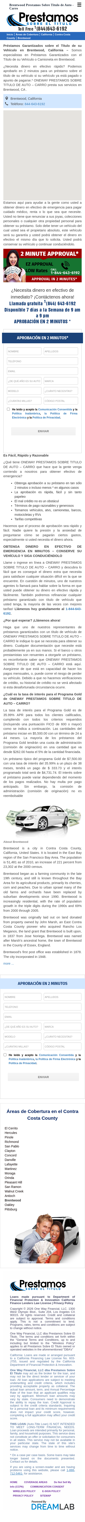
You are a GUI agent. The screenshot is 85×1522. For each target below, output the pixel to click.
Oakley (10, 1205)
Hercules (11, 1133)
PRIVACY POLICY (23, 1495)
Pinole (9, 1137)
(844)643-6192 (50, 29)
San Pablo (12, 1146)
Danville (10, 1160)
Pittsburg (11, 1209)
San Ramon (13, 1187)
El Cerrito (11, 1128)
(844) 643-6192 (60, 303)
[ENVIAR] (43, 431)
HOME (13, 1482)
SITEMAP (45, 1495)
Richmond (12, 1142)
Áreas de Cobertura (27, 34)
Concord (11, 1155)
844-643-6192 (35, 104)
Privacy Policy (63, 1303)
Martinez (11, 1169)
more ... (8, 963)
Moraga (10, 1173)
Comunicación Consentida (55, 409)
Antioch (10, 1196)
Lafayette (11, 1164)
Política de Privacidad (46, 417)
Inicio (10, 34)
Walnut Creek (14, 1191)
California (46, 34)
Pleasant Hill (13, 1182)
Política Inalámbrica (26, 413)
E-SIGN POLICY (51, 1491)
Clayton (10, 1151)
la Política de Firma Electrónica (55, 1059)
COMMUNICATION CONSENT (47, 1486)
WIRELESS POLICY (24, 1491)
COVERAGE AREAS (35, 1482)
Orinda (9, 1178)
